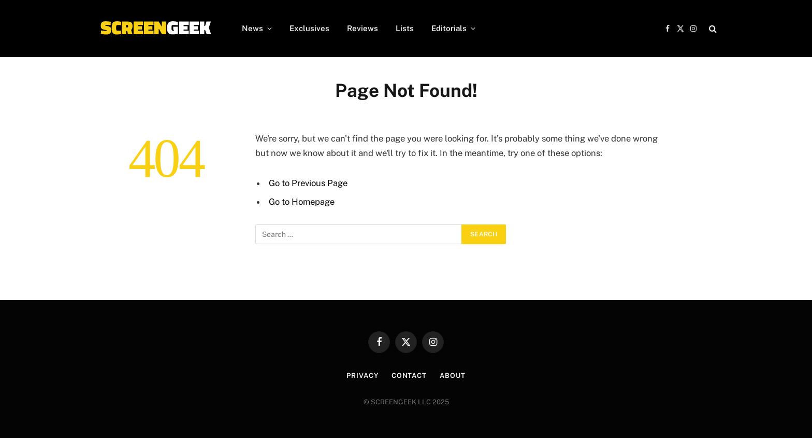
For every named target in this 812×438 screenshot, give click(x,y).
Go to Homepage (302, 201)
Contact (409, 375)
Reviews (362, 28)
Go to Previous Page (308, 183)
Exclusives (309, 28)
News (252, 28)
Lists (405, 28)
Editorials (449, 28)
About (453, 375)
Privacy (362, 375)
